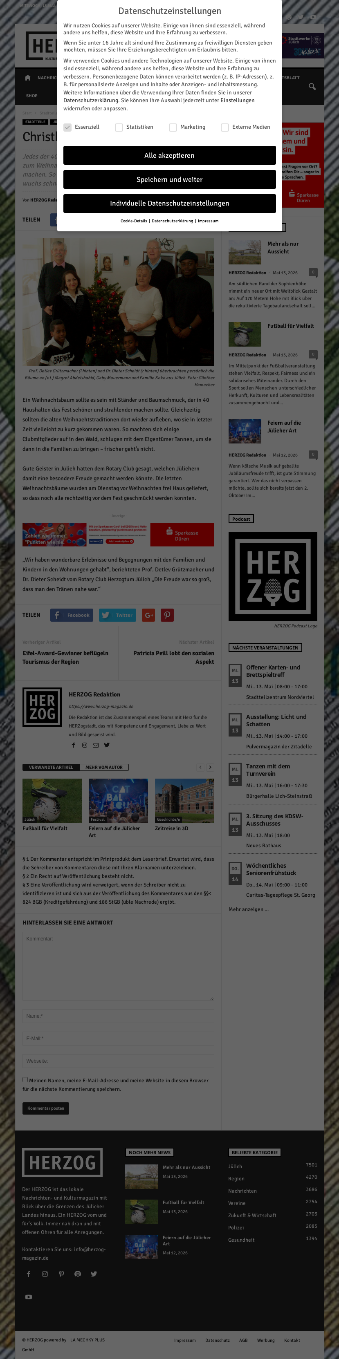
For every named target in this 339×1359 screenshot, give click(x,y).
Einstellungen (237, 97)
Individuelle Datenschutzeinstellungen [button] (169, 200)
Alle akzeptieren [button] (169, 152)
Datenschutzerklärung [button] (173, 218)
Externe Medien (245, 123)
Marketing (187, 123)
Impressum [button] (208, 218)
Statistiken (134, 123)
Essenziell (81, 123)
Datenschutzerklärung (90, 97)
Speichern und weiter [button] (169, 176)
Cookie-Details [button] (134, 218)
